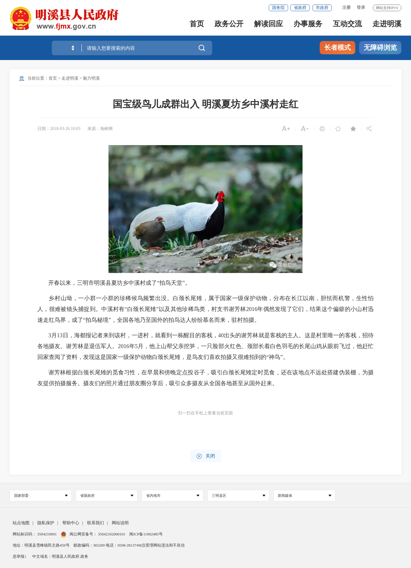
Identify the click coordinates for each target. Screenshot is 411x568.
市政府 (322, 7)
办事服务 (307, 24)
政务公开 (229, 24)
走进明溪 (386, 24)
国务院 (278, 7)
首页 (197, 24)
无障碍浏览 (380, 47)
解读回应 (268, 24)
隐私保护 (45, 523)
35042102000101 (112, 534)
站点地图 (21, 523)
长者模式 (337, 47)
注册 (346, 7)
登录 (361, 7)
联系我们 (95, 523)
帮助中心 (70, 523)
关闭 (205, 456)
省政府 (300, 7)
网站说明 (120, 523)
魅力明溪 (91, 78)
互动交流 (347, 24)
